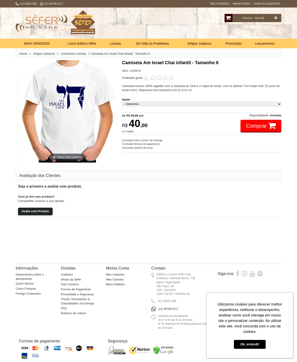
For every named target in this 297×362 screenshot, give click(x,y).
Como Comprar (26, 288)
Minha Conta (241, 3)
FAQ (64, 308)
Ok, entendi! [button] (249, 344)
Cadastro (67, 274)
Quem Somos (25, 283)
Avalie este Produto (35, 211)
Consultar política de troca (137, 147)
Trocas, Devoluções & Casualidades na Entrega (77, 301)
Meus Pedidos (219, 3)
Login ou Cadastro (266, 3)
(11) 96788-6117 (168, 309)
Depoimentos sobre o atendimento (30, 276)
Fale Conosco (70, 284)
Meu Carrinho (115, 279)
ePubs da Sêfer (71, 279)
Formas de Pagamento (76, 289)
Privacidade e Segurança (77, 294)
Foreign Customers (28, 293)
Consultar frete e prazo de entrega (142, 140)
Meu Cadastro (115, 274)
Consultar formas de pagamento (141, 143)
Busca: (134, 23)
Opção (126, 99)
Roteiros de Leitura (73, 313)
